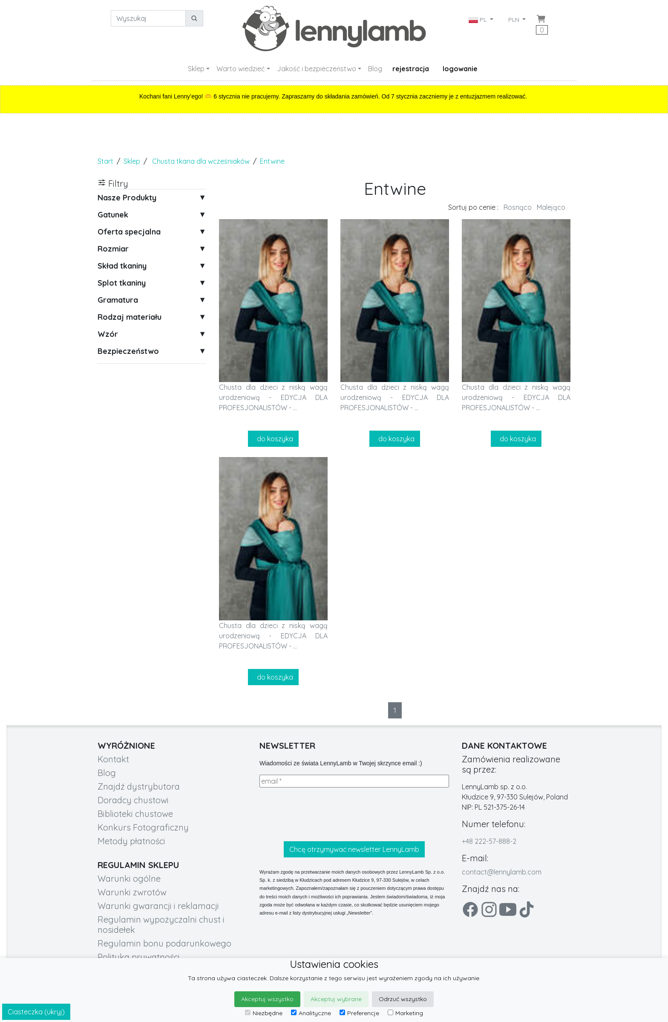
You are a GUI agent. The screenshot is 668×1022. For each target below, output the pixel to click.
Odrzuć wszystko (403, 999)
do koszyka (273, 438)
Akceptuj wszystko (267, 999)
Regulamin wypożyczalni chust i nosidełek (161, 924)
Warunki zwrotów (132, 892)
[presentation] (324, 814)
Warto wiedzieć (240, 68)
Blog (375, 68)
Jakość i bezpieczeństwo (316, 68)
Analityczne (311, 1013)
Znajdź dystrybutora (139, 786)
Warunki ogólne (129, 878)
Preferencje (359, 1013)
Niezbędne (263, 1013)
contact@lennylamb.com (501, 872)
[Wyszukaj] (148, 18)
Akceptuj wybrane (336, 999)
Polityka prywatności (139, 957)
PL (478, 19)
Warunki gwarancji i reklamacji (158, 905)
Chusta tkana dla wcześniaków (201, 161)
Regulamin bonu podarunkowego (164, 943)
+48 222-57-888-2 (489, 841)
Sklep (196, 68)
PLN (514, 19)
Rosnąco (518, 207)
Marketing (405, 1013)
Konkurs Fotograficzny (143, 827)
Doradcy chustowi (133, 800)
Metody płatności (131, 841)
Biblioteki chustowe (135, 813)
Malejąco (551, 207)
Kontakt (113, 759)
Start (105, 161)
